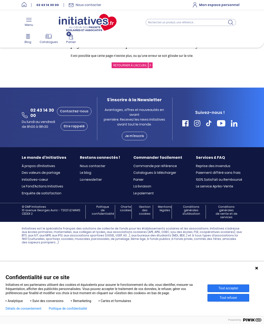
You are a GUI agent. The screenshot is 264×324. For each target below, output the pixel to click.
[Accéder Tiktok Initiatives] (208, 124)
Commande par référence (155, 166)
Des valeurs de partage (41, 173)
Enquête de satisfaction (41, 193)
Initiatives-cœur (35, 180)
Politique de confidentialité (103, 210)
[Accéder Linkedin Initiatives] (234, 124)
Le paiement (143, 193)
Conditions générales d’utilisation (191, 210)
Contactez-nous (74, 111)
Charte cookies (126, 208)
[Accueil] (24, 5)
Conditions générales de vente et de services (226, 212)
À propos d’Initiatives (38, 166)
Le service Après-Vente (214, 186)
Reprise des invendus (213, 166)
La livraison (142, 186)
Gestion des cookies (145, 210)
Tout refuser (228, 298)
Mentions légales (165, 208)
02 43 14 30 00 (47, 5)
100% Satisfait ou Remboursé (219, 180)
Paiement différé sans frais (218, 173)
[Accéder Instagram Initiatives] (197, 124)
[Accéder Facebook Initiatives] (185, 124)
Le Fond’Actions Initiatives (42, 186)
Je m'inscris (134, 136)
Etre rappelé (74, 126)
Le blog (85, 173)
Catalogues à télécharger (154, 173)
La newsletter (91, 180)
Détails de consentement (23, 308)
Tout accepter (228, 288)
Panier (138, 180)
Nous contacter (92, 166)
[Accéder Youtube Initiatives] (221, 124)
